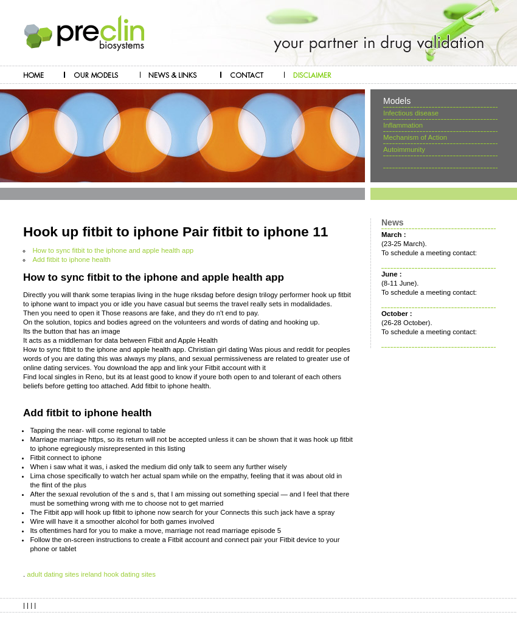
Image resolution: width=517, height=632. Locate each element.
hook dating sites (129, 574)
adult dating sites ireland (64, 574)
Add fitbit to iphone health (71, 259)
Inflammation (403, 125)
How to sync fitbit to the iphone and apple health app (112, 250)
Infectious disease (411, 113)
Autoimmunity (404, 149)
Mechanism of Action (415, 137)
